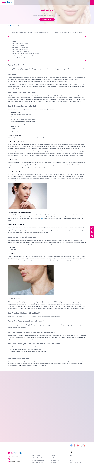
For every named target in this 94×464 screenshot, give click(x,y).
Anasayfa (35, 15)
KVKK (71, 435)
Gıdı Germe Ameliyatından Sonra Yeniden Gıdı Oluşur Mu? (26, 53)
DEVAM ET (62, 409)
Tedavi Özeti (16, 26)
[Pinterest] (78, 420)
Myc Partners (53, 438)
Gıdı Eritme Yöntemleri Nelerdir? (19, 45)
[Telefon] (92, 236)
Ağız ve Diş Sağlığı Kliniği (36, 431)
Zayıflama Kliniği (34, 442)
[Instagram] (74, 420)
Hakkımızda (53, 431)
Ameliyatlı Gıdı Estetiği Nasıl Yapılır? (20, 47)
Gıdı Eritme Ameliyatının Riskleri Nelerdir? (22, 51)
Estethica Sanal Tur (55, 435)
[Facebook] (71, 420)
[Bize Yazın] (92, 228)
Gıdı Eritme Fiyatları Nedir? (18, 57)
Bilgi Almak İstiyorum (47, 19)
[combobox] (59, 386)
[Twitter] (81, 420)
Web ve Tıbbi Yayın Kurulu (76, 440)
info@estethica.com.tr (15, 437)
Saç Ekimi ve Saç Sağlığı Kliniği (37, 435)
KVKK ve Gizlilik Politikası (23, 404)
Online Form (73, 433)
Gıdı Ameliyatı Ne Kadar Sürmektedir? (21, 49)
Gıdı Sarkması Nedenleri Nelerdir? (20, 43)
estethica (53, 433)
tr (87, 2)
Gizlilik (71, 431)
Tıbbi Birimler (40, 15)
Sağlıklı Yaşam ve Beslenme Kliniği (38, 440)
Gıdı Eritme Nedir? (16, 39)
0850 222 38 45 (18, 365)
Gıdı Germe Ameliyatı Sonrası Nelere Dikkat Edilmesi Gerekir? (26, 55)
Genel (9, 26)
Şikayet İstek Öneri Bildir (75, 438)
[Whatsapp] (92, 232)
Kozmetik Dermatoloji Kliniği (49, 15)
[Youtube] (84, 420)
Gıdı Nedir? (14, 41)
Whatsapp (32, 365)
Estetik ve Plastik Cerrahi (36, 433)
